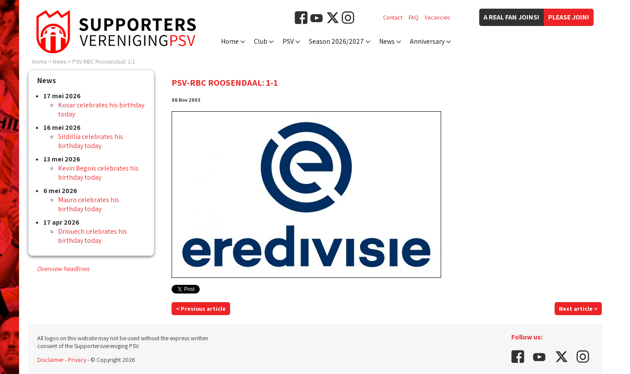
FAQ (414, 17)
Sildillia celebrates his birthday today (90, 141)
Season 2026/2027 (336, 41)
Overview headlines (63, 268)
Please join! (568, 17)
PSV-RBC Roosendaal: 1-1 (103, 61)
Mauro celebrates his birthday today (88, 204)
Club (260, 41)
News (387, 41)
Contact (393, 17)
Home (230, 41)
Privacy (77, 360)
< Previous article (201, 309)
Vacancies (437, 17)
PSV (288, 41)
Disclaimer (50, 360)
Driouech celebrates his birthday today (92, 236)
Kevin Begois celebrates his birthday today (98, 173)
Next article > (578, 309)
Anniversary (427, 41)
